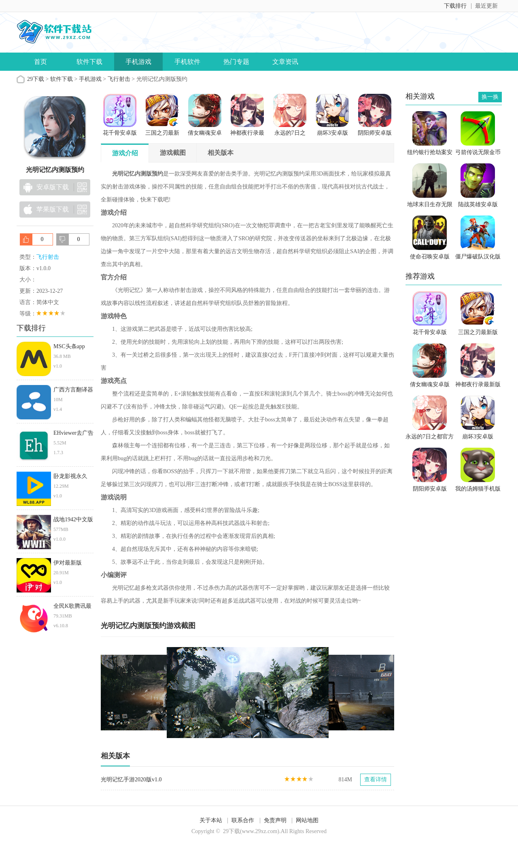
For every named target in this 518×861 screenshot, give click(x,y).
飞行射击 (119, 79)
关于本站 (211, 820)
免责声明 (275, 820)
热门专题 (236, 61)
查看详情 (375, 779)
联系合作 (242, 820)
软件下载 (89, 61)
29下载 (35, 79)
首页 (40, 61)
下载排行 (455, 6)
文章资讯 (285, 61)
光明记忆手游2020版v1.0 (131, 779)
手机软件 (187, 61)
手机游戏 (138, 61)
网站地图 (307, 820)
